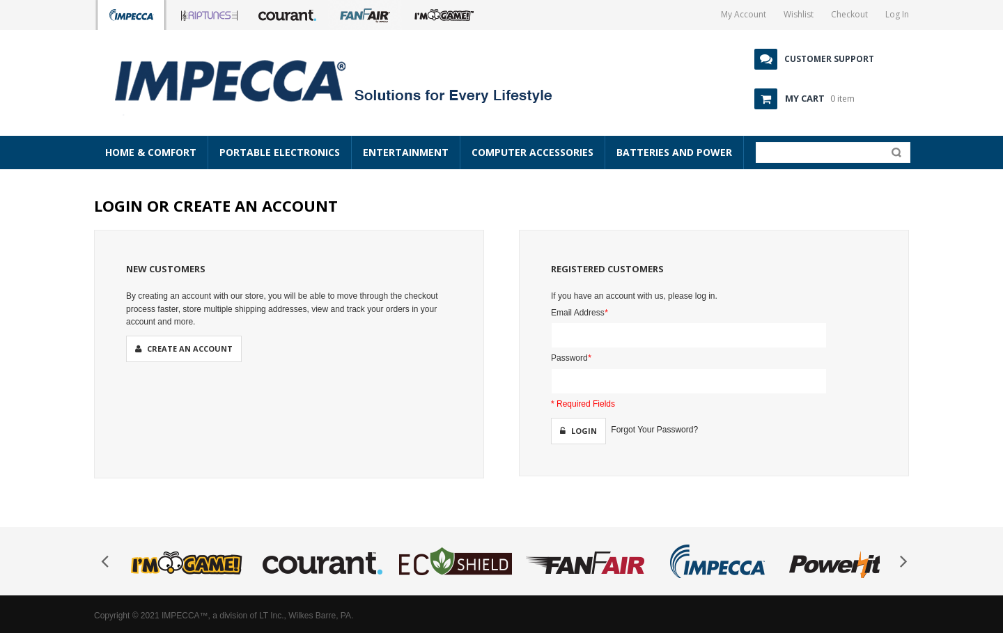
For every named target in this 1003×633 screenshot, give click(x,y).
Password (571, 358)
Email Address (579, 313)
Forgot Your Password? (654, 430)
